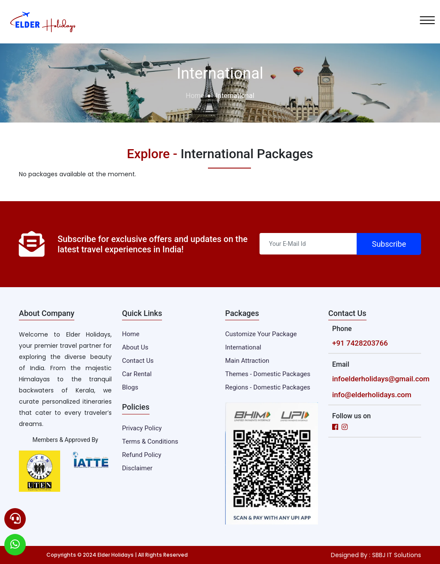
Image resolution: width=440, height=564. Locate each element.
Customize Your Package (261, 334)
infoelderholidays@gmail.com (381, 378)
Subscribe (389, 243)
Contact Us (138, 361)
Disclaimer (137, 468)
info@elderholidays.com (371, 394)
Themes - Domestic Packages (267, 374)
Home (195, 96)
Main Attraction (247, 361)
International (243, 347)
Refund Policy (141, 455)
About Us (135, 347)
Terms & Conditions (150, 441)
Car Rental (137, 374)
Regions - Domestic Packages (267, 387)
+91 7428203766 (360, 343)
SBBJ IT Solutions (396, 555)
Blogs (130, 387)
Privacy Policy (142, 428)
